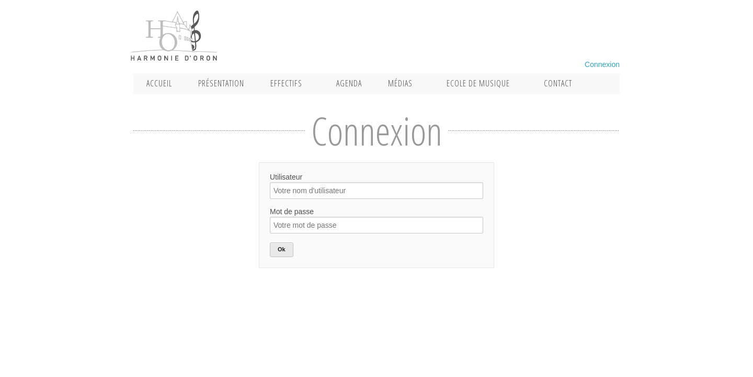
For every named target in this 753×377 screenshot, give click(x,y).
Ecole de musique (478, 83)
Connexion (602, 64)
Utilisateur (286, 177)
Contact (558, 83)
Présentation (221, 83)
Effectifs (286, 83)
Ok (282, 249)
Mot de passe (292, 211)
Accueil (159, 83)
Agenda (349, 83)
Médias (400, 83)
